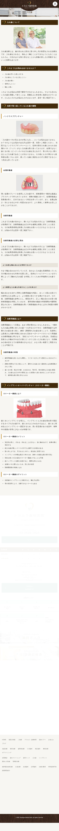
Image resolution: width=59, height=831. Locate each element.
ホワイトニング (6, 752)
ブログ (4, 743)
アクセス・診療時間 (30, 739)
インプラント (43, 758)
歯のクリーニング (15, 758)
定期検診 (4, 758)
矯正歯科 (37, 749)
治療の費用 (42, 767)
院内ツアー (42, 739)
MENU (55, 4)
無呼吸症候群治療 (7, 767)
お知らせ (51, 739)
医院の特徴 (12, 739)
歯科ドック (26, 758)
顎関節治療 (16, 761)
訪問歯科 (33, 767)
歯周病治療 (21, 749)
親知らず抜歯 (6, 761)
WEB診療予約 (52, 767)
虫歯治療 (4, 749)
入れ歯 (34, 758)
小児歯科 (29, 749)
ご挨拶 (20, 739)
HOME (4, 739)
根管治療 (12, 749)
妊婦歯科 (25, 767)
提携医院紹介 (6, 770)
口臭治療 (18, 767)
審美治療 (45, 749)
